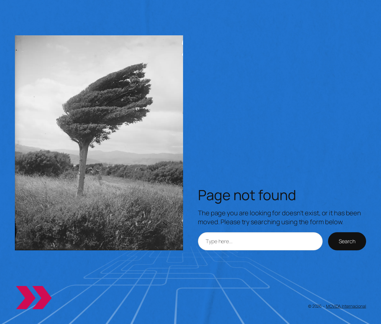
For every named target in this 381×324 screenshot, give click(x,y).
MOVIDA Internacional (346, 306)
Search (347, 241)
